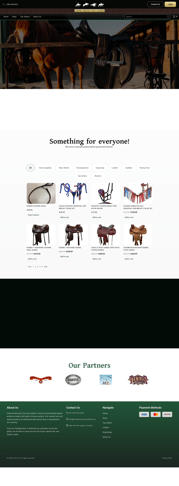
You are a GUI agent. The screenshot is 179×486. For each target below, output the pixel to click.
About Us (37, 16)
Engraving (100, 168)
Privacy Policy (167, 477)
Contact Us (155, 4)
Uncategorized (82, 168)
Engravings (107, 450)
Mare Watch (64, 168)
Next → (46, 285)
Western (98, 176)
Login (170, 4)
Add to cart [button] (64, 226)
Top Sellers (25, 16)
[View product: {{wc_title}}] (41, 202)
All (30, 168)
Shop (14, 16)
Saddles (129, 168)
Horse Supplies (45, 168)
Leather (115, 168)
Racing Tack (145, 168)
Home (5, 16)
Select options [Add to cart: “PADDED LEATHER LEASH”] (34, 224)
